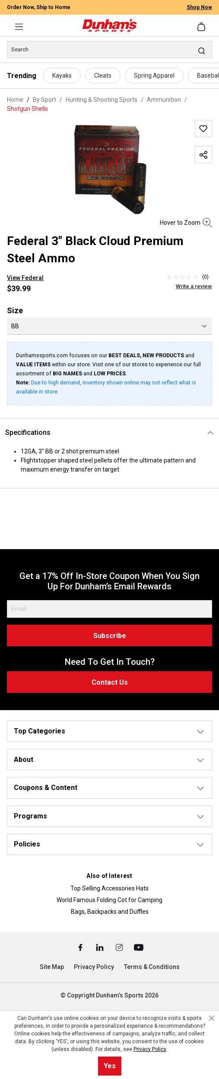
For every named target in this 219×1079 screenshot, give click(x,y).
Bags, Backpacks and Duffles (110, 911)
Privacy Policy (94, 966)
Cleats (102, 75)
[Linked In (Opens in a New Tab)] (100, 947)
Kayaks (62, 75)
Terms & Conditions (152, 966)
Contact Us (110, 682)
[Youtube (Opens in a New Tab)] (138, 947)
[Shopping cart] (202, 26)
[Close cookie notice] (212, 1018)
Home (15, 99)
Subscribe (109, 636)
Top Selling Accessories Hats (109, 888)
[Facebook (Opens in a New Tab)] (81, 947)
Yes (110, 1066)
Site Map (52, 966)
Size (15, 310)
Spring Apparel (154, 75)
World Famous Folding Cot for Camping (109, 900)
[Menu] (19, 26)
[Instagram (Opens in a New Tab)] (119, 947)
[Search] (109, 49)
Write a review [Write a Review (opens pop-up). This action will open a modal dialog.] (194, 286)
